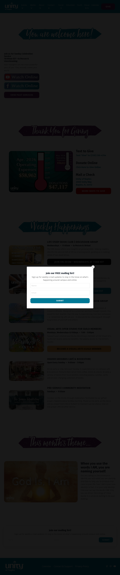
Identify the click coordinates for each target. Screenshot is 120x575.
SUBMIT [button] (60, 300)
